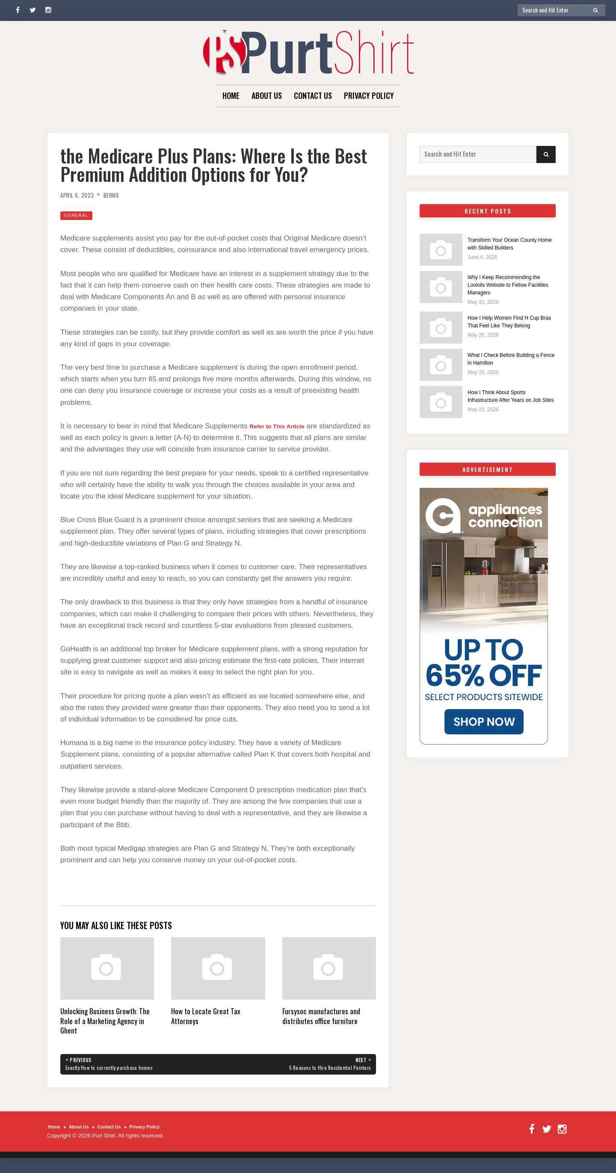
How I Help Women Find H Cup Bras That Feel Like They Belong (510, 326)
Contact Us (313, 95)
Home (231, 95)
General (79, 215)
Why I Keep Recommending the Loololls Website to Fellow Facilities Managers (510, 284)
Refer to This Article (283, 426)
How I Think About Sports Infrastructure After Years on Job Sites (507, 404)
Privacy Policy (369, 95)
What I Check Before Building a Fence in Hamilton (509, 363)
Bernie (119, 195)
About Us (267, 95)
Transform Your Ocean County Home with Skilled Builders (511, 243)
